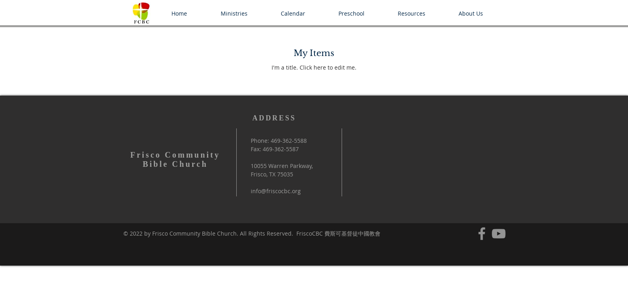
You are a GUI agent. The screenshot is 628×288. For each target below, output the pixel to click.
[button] (234, 13)
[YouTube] (498, 233)
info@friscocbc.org (276, 191)
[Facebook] (481, 233)
